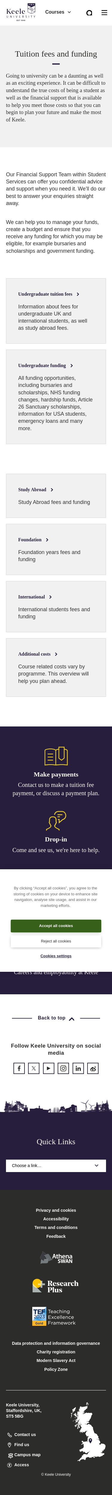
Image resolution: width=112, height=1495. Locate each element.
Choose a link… (56, 1165)
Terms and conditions (55, 1227)
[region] (56, 920)
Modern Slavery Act (55, 1360)
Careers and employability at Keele (56, 972)
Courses (58, 12)
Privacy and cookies (56, 1210)
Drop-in (56, 839)
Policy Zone (56, 1369)
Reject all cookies (56, 941)
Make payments (56, 774)
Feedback (56, 1236)
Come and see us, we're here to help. (56, 850)
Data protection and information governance (56, 1343)
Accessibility (56, 1219)
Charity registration (56, 1352)
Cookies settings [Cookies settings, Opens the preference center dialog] (55, 956)
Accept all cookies (56, 925)
